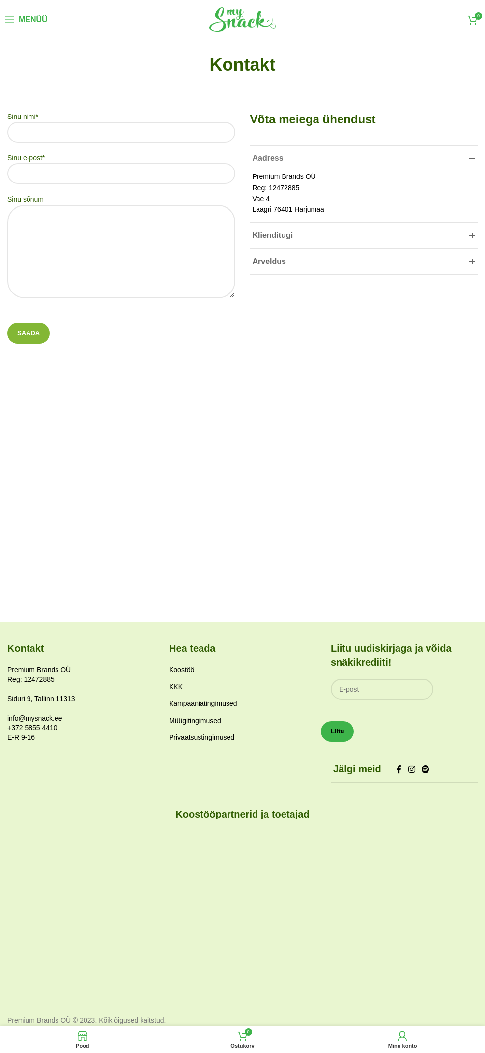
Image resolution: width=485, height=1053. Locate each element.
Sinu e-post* (121, 165)
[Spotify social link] (425, 769)
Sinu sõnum (121, 225)
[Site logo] (242, 19)
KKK (176, 687)
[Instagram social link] (411, 769)
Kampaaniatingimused (203, 703)
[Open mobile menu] (26, 19)
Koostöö (181, 669)
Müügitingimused (195, 721)
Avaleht (224, 85)
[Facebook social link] (399, 769)
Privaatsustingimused (201, 737)
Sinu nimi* (121, 124)
